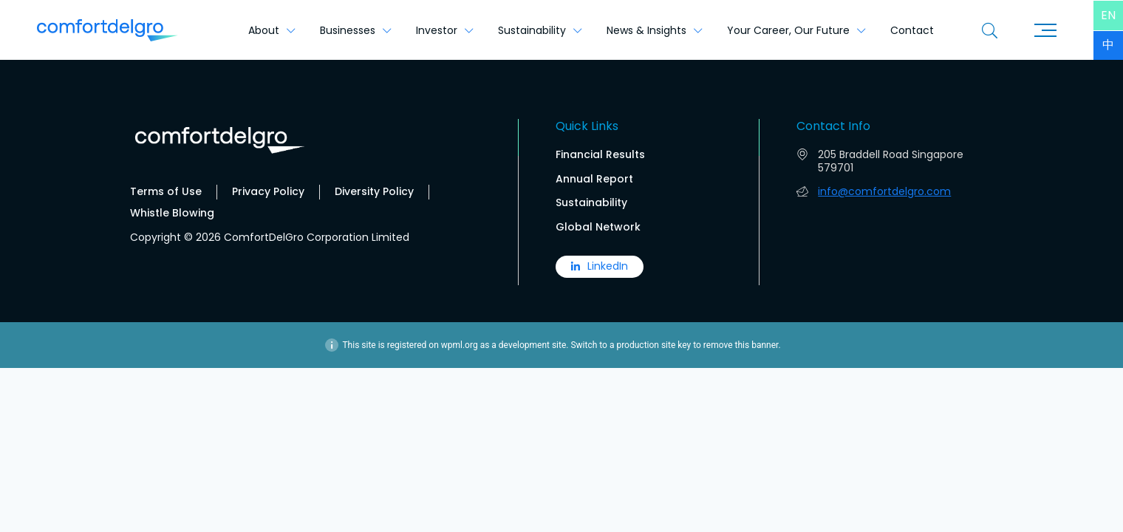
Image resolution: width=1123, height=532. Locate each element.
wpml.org (459, 345)
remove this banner (741, 345)
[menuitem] (1108, 15)
